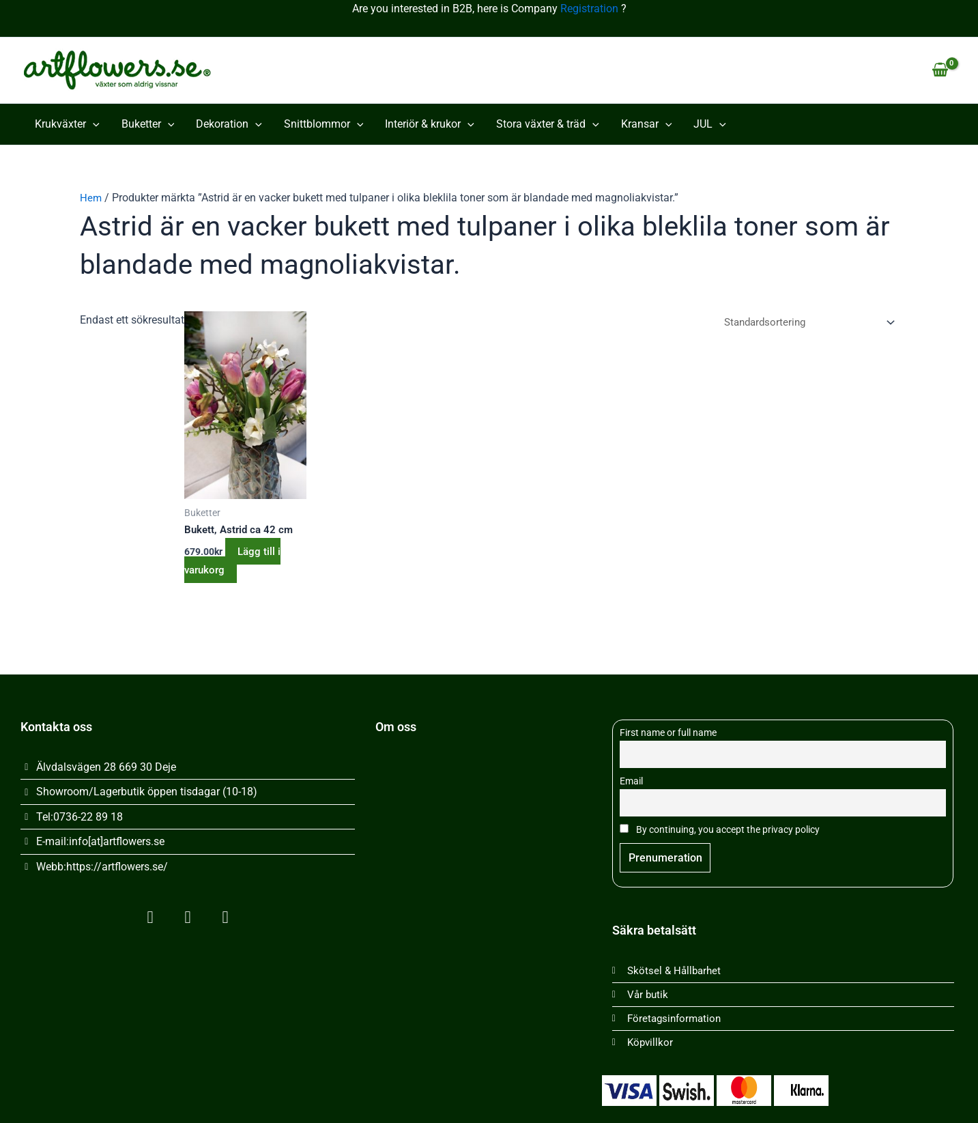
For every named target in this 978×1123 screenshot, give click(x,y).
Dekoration (229, 124)
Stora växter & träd (547, 124)
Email (631, 776)
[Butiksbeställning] (803, 323)
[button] (93, 124)
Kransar (646, 124)
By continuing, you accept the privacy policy (720, 825)
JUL (709, 124)
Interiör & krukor (429, 124)
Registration (589, 8)
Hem (91, 197)
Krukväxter (67, 124)
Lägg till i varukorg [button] (237, 561)
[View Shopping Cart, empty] (939, 70)
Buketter (148, 124)
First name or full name (668, 726)
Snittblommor (324, 124)
